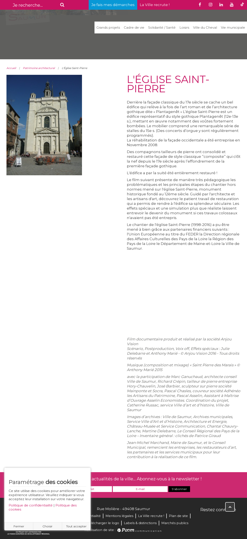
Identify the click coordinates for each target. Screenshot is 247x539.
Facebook (204, 519)
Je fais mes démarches (113, 5)
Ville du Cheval (205, 27)
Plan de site (178, 516)
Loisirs (184, 27)
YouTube (223, 519)
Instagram (232, 519)
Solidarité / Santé (162, 27)
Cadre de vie (134, 27)
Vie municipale (233, 27)
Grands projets (108, 27)
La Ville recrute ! (155, 5)
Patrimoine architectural (39, 68)
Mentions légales (119, 516)
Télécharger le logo (103, 523)
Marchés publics (174, 523)
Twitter (213, 519)
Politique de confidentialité (31, 505)
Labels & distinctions (140, 523)
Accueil (11, 68)
